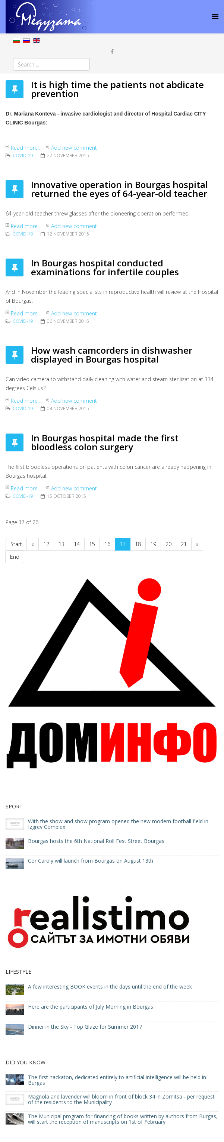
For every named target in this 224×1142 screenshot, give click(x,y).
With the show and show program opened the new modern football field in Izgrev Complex (118, 824)
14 (77, 544)
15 (92, 544)
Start (16, 544)
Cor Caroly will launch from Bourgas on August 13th (90, 860)
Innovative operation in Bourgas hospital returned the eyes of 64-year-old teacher (119, 188)
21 (184, 544)
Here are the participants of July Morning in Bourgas (90, 1006)
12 (46, 544)
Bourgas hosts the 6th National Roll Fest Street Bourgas (96, 840)
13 (61, 544)
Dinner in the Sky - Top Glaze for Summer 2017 (85, 1026)
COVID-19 (23, 155)
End (14, 556)
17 (123, 544)
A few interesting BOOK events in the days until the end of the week (110, 986)
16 (107, 544)
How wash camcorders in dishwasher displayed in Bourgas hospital (111, 354)
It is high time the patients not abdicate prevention (117, 89)
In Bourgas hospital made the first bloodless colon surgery (105, 442)
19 (153, 544)
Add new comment (74, 147)
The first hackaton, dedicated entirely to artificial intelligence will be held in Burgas (117, 1080)
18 (138, 544)
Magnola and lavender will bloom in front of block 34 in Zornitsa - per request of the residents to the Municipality (121, 1099)
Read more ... (26, 147)
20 (168, 544)
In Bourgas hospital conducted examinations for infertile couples (105, 267)
